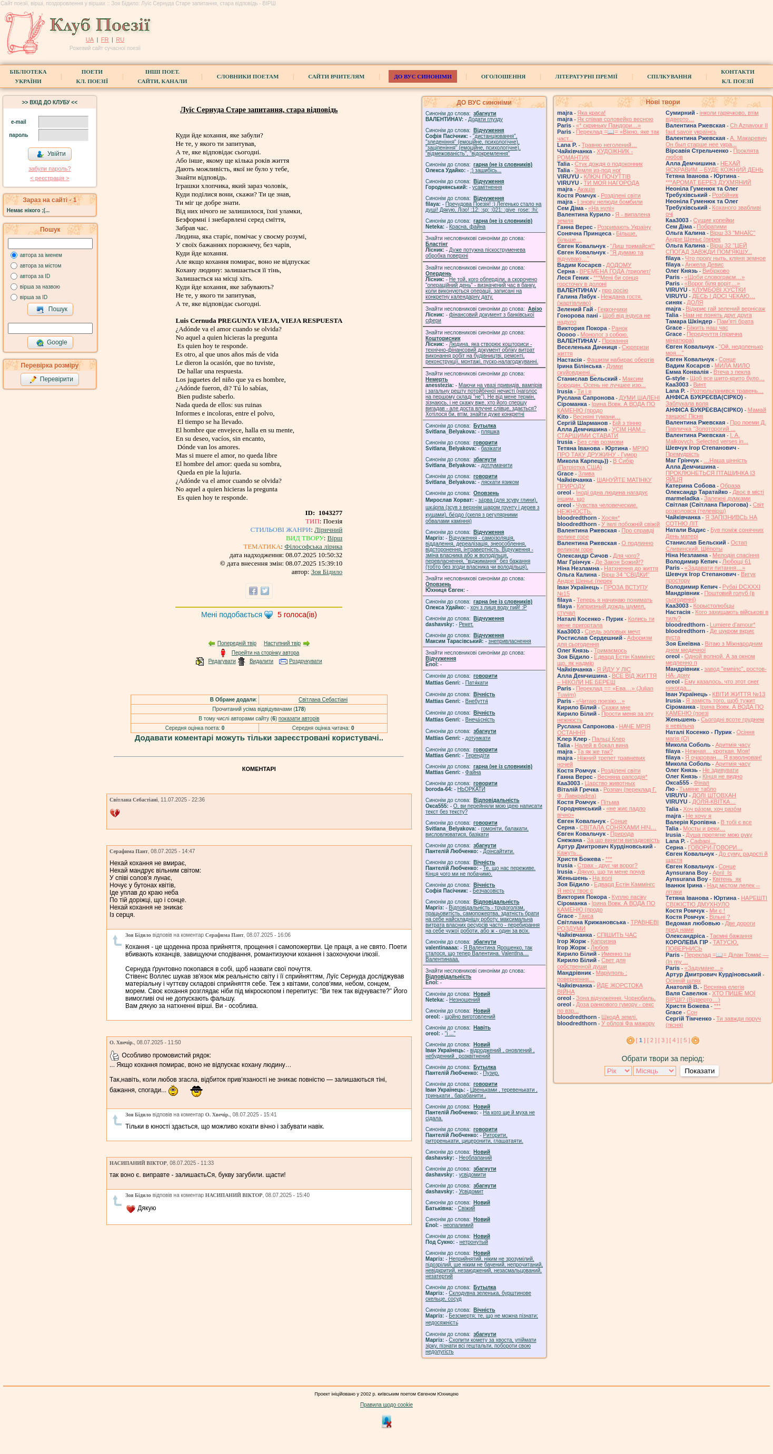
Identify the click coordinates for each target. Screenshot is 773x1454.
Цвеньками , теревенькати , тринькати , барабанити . (481, 1093)
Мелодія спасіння (735, 555)
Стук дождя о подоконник (608, 164)
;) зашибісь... (485, 170)
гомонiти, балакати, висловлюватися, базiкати (477, 831)
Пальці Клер (608, 739)
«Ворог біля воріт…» (712, 283)
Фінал (701, 782)
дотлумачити (496, 465)
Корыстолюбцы (713, 605)
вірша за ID (33, 297)
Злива (586, 473)
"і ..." (450, 1033)
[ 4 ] (674, 1040)
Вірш (335, 538)
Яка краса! (591, 113)
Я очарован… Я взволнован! (723, 757)
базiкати (491, 448)
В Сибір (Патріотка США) (595, 464)
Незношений (464, 1000)
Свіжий (466, 1208)
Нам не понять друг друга (717, 315)
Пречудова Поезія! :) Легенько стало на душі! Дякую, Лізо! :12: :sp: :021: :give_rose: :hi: (483, 207)
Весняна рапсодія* (622, 777)
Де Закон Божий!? (619, 562)
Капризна (603, 941)
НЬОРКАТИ (471, 789)
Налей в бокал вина (601, 745)
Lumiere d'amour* (732, 624)
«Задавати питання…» (715, 568)
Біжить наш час (707, 327)
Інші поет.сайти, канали (162, 76)
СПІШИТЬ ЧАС (617, 935)
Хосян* (610, 518)
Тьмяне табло (697, 789)
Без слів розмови (600, 442)
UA (90, 39)
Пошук (52, 309)
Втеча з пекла (731, 372)
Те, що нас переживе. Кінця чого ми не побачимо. (480, 871)
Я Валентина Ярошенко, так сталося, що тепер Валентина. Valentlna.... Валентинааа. (478, 953)
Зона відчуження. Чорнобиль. (616, 998)
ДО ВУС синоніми (422, 76)
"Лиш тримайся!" (632, 246)
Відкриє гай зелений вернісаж (725, 308)
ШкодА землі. (619, 1017)
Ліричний (328, 529)
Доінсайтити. (498, 851)
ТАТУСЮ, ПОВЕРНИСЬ (702, 945)
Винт (699, 384)
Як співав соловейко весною (615, 119)
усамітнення (487, 187)
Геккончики (612, 309)
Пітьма (610, 802)
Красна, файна (467, 227)
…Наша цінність (725, 460)
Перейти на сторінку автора (266, 653)
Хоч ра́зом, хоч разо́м (712, 809)
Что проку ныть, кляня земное (725, 258)
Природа (622, 833)
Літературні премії (586, 76)
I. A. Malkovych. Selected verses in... (707, 438)
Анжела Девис (704, 264)
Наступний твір (282, 643)
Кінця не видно (722, 776)
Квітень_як (726, 879)
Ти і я (584, 391)
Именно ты (616, 954)
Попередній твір (236, 643)
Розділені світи (621, 195)
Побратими (712, 226)
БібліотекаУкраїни (27, 76)
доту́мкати (478, 738)
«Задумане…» (704, 968)
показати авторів (299, 718)
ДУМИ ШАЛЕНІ (639, 397)
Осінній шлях (683, 980)
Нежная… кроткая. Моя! (717, 751)
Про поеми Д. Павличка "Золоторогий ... (716, 425)
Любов (600, 947)
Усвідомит (471, 1191)
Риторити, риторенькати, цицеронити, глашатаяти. (474, 1138)
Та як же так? (595, 751)
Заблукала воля (687, 403)
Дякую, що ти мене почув (611, 871)
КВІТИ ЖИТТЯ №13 (739, 694)
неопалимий (458, 1225)
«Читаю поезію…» (600, 701)
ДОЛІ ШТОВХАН (714, 795)
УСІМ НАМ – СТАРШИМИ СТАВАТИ (601, 432)
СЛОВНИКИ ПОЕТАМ (248, 76)
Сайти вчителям (336, 76)
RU (120, 39)
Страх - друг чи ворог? (607, 865)
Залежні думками (727, 498)
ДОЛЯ (695, 302)
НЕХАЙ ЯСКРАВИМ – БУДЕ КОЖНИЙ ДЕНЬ (715, 166)
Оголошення (503, 76)
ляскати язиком (500, 482)
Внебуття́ (476, 701)
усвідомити (472, 1175)
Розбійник (725, 195)
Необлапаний (475, 1158)
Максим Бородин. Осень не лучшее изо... (601, 381)
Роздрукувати (305, 661)
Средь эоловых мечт (612, 631)
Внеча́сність (480, 720)
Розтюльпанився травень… (727, 391)
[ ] (641, 1040)
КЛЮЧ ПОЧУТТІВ (606, 176)
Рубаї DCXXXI (741, 586)
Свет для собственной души (591, 963)
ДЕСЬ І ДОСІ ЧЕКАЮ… (723, 296)
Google (51, 343)
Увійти (51, 154)
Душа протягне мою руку (719, 835)
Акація (585, 189)
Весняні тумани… (596, 416)
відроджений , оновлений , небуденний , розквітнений (479, 1053)
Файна (473, 772)
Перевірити (51, 379)
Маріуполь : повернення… (592, 976)
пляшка (490, 431)
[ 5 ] (685, 1040)
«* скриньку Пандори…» (608, 125)
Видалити (261, 661)
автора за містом (41, 266)
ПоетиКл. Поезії (92, 76)
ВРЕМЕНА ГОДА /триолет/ (614, 271)
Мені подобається (231, 614)
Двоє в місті (748, 492)
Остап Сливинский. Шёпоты (706, 545)
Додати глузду (485, 119)
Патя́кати (476, 683)
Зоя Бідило (327, 572)
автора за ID (35, 276)
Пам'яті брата (735, 321)
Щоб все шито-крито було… (727, 378)
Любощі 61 (736, 561)
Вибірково (715, 271)
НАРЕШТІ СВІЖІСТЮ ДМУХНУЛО (716, 901)
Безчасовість (488, 891)
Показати (700, 1071)
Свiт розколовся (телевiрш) (715, 507)
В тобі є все (736, 822)
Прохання (615, 341)
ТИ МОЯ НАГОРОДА (611, 183)
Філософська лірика (313, 546)
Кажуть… (569, 852)
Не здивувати (720, 770)
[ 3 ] (663, 1040)
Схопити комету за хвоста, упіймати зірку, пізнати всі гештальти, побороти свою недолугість (480, 1345)
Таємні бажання (731, 936)
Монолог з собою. (604, 334)
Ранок (620, 328)
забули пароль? (49, 168)
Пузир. (491, 1073)
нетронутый (473, 1242)
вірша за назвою (40, 287)
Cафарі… (703, 841)
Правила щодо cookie (386, 1405)
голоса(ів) (297, 614)
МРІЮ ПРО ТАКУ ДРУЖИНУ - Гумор (603, 451)
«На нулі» (601, 208)
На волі (602, 878)
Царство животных (609, 783)
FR (105, 39)
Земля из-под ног (597, 170)
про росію (615, 290)
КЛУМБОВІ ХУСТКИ (719, 289)
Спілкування (669, 76)
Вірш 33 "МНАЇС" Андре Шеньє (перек (711, 236)
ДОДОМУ (618, 265)
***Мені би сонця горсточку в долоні (597, 280)
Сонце (618, 821)
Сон (692, 1012)
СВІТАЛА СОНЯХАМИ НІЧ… (617, 827)
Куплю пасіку (629, 897)
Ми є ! (717, 910)
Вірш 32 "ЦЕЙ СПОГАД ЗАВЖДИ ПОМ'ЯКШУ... (709, 248)
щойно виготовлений (470, 1017)
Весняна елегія (723, 987)
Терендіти (477, 755)
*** (609, 859)
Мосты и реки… (704, 828)
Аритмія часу (732, 744)
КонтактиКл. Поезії (737, 76)
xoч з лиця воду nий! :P (498, 607)
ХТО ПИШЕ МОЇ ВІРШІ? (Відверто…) (710, 996)
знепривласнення (509, 641)
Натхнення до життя (631, 568)
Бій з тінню (626, 423)
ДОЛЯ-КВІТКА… (714, 801)
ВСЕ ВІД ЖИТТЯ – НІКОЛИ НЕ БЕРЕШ (607, 678)
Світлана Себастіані (323, 700)
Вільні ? (719, 917)
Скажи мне (615, 707)
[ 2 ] (652, 1040)
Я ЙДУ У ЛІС (614, 669)
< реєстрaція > (49, 178)
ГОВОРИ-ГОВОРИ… (715, 847)
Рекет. (466, 624)
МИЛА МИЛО (732, 365)
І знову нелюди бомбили (609, 202)
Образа (730, 485)
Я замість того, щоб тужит (720, 700)
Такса (585, 916)
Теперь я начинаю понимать (614, 600)
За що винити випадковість (623, 840)
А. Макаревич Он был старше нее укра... (716, 141)
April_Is (722, 872)
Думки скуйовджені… (590, 369)
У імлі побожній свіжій (630, 524)
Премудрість (682, 454)
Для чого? (626, 555)
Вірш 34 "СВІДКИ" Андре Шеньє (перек (603, 577)
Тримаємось (610, 650)
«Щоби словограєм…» (715, 277)
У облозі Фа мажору (628, 1023)
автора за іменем (41, 255)
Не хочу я (698, 816)
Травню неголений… (609, 145)
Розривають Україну (624, 227)
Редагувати (221, 661)
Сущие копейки (713, 220)
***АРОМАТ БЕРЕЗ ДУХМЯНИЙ (708, 182)
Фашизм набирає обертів (620, 360)
